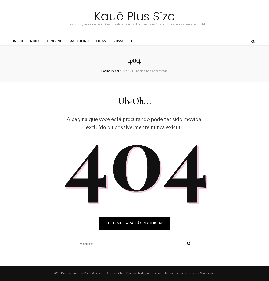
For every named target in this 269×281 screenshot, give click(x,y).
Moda (35, 41)
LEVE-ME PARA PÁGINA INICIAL (134, 223)
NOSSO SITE (123, 41)
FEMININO (54, 41)
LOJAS (101, 41)
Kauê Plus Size (134, 16)
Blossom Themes (162, 273)
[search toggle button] (253, 41)
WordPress (207, 273)
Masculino (79, 41)
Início (18, 41)
